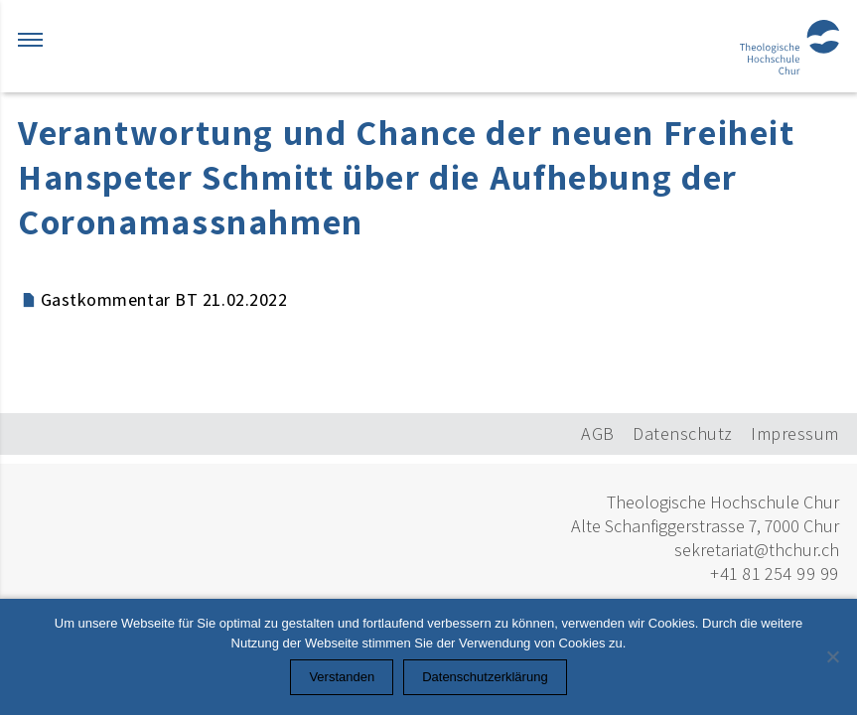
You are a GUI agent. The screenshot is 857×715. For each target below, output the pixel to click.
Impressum (795, 433)
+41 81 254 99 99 (774, 573)
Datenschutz (683, 433)
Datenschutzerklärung (484, 676)
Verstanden (341, 676)
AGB (598, 433)
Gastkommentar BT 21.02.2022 (164, 299)
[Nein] (832, 656)
